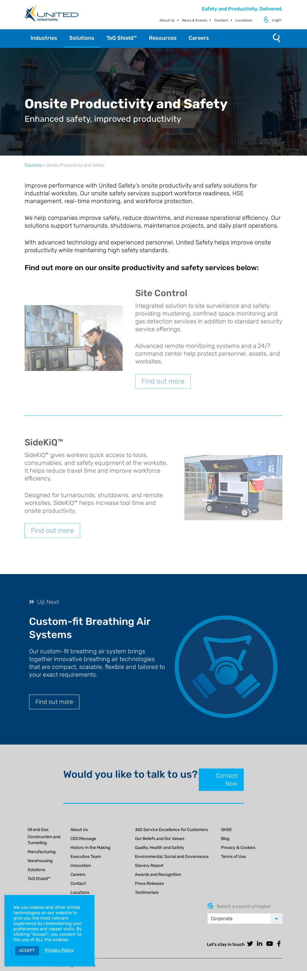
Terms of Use (233, 856)
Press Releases (149, 883)
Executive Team (85, 856)
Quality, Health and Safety (159, 847)
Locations (243, 20)
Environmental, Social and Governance (172, 856)
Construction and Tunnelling (44, 839)
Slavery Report (149, 865)
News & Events (194, 20)
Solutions (33, 165)
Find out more (163, 381)
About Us (167, 20)
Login (276, 20)
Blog (225, 838)
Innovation (80, 865)
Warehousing (40, 860)
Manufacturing (41, 851)
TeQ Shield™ (39, 878)
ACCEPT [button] (27, 950)
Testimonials (147, 892)
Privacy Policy (59, 950)
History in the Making (90, 847)
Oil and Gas (38, 829)
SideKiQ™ (44, 442)
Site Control (161, 293)
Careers (77, 874)
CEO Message (83, 838)
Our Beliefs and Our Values (159, 838)
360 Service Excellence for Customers (171, 829)
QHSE (226, 829)
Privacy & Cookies (238, 847)
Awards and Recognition (158, 874)
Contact (221, 20)
